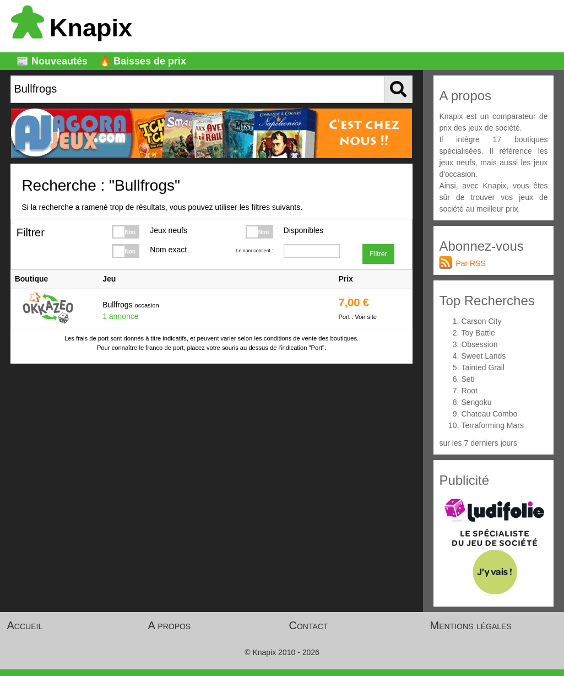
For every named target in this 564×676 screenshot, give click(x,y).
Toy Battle (478, 332)
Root (469, 390)
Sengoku (476, 402)
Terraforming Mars (492, 425)
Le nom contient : (254, 250)
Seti (467, 379)
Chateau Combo (489, 413)
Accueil (25, 625)
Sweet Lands (483, 355)
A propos (169, 625)
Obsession (479, 344)
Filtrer (378, 254)
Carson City (481, 321)
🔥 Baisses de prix (142, 61)
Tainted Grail (483, 367)
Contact (308, 625)
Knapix (71, 28)
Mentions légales (471, 625)
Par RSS (470, 263)
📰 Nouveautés (52, 61)
